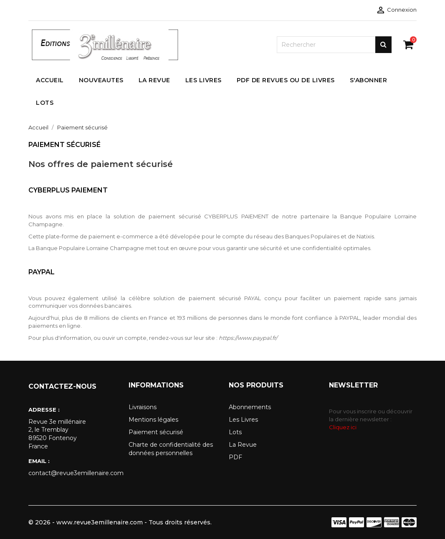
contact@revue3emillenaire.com (72, 473)
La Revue (243, 444)
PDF (235, 457)
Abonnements (250, 407)
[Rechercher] (334, 44)
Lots (235, 432)
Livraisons (143, 407)
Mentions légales (153, 419)
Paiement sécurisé (156, 432)
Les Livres (243, 419)
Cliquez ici (343, 427)
